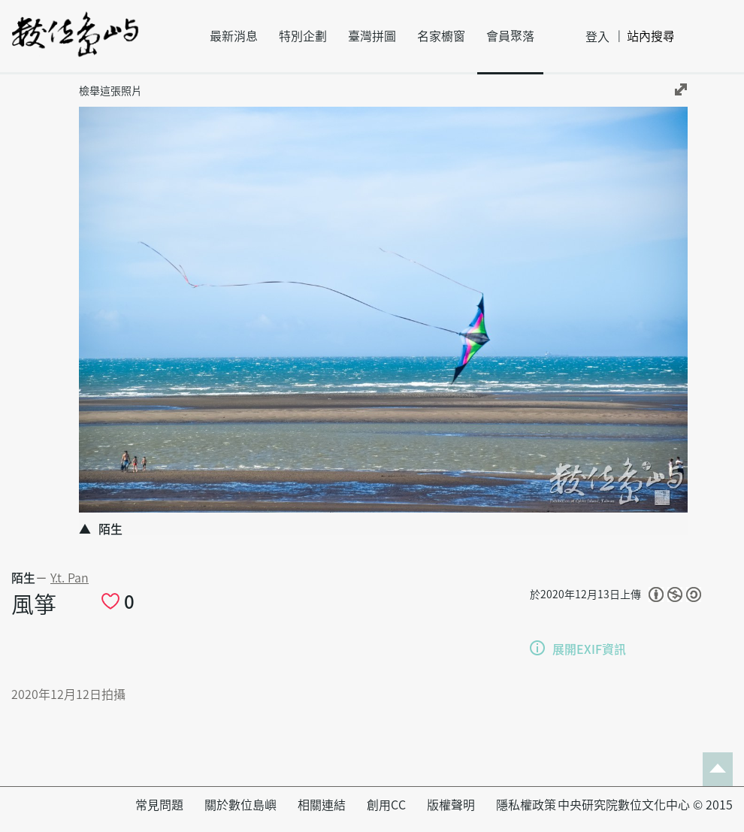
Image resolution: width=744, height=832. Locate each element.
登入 (597, 37)
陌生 (23, 578)
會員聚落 (510, 36)
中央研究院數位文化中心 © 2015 (645, 805)
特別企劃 (303, 36)
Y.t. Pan (69, 578)
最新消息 (234, 36)
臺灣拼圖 (372, 36)
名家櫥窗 (441, 36)
